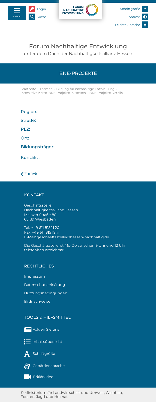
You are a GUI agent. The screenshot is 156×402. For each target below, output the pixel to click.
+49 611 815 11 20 (45, 227)
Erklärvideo (38, 377)
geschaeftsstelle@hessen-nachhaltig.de (73, 237)
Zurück (30, 174)
